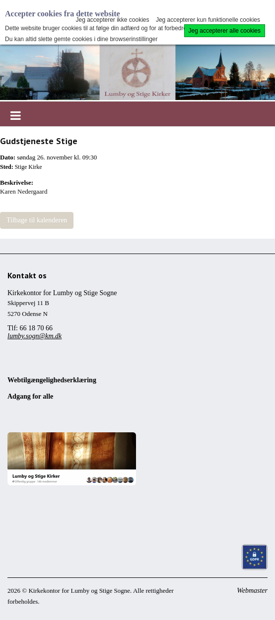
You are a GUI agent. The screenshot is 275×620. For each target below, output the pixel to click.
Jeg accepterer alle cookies (225, 30)
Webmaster (252, 590)
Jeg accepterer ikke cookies (112, 19)
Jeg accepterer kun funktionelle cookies (208, 19)
